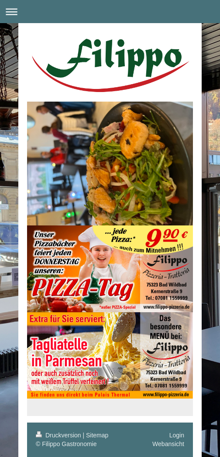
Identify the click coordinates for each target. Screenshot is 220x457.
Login (176, 435)
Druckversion (59, 435)
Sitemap (97, 435)
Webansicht (168, 443)
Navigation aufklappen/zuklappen (110, 11)
